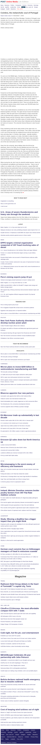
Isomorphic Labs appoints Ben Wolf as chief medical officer (16, 396)
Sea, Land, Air (29, 7)
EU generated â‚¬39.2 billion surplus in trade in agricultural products (18, 431)
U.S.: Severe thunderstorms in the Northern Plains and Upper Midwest (19, 250)
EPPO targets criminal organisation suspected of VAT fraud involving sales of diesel (20, 245)
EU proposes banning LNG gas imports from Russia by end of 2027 (18, 333)
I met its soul (4, 206)
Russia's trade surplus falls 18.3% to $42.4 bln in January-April (17, 420)
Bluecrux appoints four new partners (17, 393)
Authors (3, 736)
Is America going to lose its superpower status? (13, 481)
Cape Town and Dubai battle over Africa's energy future (15, 479)
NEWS (2, 239)
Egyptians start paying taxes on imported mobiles (13, 310)
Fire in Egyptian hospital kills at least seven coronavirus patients (17, 307)
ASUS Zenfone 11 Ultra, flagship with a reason (13, 665)
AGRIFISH (3, 487)
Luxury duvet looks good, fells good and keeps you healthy (16, 641)
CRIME (2, 546)
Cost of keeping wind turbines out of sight (20, 709)
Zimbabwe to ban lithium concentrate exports (12, 338)
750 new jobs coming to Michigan (9, 356)
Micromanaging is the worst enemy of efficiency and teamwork (18, 465)
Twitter (7, 739)
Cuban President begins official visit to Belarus (13, 325)
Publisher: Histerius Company (8, 742)
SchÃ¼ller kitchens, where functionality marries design (15, 646)
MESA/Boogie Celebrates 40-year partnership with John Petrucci (16, 656)
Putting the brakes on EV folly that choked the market (14, 473)
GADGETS (3, 652)
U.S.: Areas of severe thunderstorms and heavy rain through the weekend (19, 213)
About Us (20, 736)
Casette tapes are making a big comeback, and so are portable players (19, 670)
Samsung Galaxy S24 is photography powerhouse (14, 668)
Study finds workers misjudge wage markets (12, 528)
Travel (23, 7)
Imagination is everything (7, 201)
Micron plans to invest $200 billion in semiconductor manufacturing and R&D (20, 313)
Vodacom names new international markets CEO (13, 398)
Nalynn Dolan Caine (7, 15)
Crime (18, 7)
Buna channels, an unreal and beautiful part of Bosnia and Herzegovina (19, 591)
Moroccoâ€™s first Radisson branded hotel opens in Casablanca (17, 589)
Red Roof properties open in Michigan (10, 599)
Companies (18, 5)
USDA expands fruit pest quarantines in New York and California (17, 505)
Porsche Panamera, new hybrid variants (11, 621)
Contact (27, 736)
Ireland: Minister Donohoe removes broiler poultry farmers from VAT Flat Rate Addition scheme (20, 492)
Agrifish (7, 7)
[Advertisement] (12, 38)
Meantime (13, 9)
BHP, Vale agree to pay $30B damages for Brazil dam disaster (17, 561)
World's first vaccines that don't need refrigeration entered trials (17, 689)
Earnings (36, 5)
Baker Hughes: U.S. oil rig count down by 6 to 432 (14, 227)
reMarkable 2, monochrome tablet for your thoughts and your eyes (18, 660)
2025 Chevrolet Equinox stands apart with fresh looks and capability (18, 613)
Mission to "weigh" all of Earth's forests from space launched (16, 712)
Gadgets (3, 9)
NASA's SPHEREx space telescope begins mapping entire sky (17, 715)
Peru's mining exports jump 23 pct (16, 277)
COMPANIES (4, 363)
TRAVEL (3, 581)
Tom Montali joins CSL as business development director (15, 404)
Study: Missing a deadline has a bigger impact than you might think (18, 520)
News (2, 5)
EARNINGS (4, 436)
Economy (30, 5)
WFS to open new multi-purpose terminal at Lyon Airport (15, 359)
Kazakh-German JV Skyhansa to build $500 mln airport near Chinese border (20, 232)
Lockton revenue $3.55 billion (8, 444)
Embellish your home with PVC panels (10, 635)
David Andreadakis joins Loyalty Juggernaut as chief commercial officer (19, 401)
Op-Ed (2, 7)
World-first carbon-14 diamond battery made (12, 725)
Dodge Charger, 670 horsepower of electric (12, 624)
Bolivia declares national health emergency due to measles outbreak (20, 680)
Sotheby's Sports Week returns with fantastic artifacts (14, 597)
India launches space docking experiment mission (13, 722)
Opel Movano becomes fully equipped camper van (14, 619)
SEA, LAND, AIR (5, 605)
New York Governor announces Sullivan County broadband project (18, 335)
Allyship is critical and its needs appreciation (12, 540)
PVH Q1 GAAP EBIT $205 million (9, 455)
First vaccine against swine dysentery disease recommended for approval (20, 502)
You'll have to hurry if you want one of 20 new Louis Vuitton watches (18, 638)
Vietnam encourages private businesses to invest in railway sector (18, 280)
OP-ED (2, 461)
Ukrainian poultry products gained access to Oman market (16, 235)
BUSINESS (3, 274)
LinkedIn (13, 739)
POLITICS (3, 317)
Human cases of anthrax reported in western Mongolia (15, 700)
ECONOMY (4, 412)
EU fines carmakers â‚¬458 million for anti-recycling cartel (16, 554)
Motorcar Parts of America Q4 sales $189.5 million (14, 447)
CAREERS (3, 390)
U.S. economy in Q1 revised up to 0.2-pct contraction (14, 423)
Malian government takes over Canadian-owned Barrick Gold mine (18, 384)
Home (2, 730)
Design (36, 7)
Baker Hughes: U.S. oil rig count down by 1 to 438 (14, 282)
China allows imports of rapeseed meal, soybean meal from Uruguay (18, 510)
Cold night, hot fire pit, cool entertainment (20, 633)
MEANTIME (4, 706)
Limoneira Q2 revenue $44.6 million (10, 450)
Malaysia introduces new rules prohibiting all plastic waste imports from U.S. (20, 230)
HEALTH (3, 676)
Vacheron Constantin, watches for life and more (13, 643)
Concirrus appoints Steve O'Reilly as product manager (15, 406)
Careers (24, 5)
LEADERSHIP (4, 516)
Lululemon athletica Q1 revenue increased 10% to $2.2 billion (17, 452)
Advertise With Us (11, 736)
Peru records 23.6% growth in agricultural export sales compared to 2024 (20, 507)
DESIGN (3, 629)
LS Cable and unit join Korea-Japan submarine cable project (16, 374)
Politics (12, 5)
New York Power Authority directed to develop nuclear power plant (18, 322)
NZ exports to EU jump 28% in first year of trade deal (14, 428)
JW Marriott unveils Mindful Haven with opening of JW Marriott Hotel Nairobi (20, 594)
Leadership (13, 7)
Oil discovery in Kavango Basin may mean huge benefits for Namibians (19, 476)
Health (8, 9)
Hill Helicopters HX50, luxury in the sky (11, 616)
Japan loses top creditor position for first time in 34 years (15, 425)
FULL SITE (20, 739)
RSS (2, 739)
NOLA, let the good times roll (8, 203)
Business (7, 5)
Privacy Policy (34, 736)
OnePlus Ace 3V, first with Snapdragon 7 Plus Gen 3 (14, 662)
